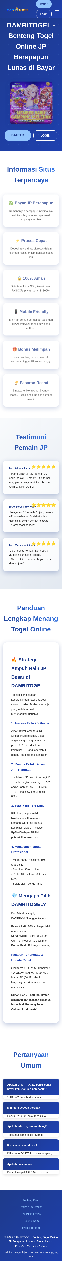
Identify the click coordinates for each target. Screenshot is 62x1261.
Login (43, 14)
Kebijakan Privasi (31, 1214)
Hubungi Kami (31, 1221)
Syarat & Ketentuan (31, 1207)
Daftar (43, 4)
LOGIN (45, 135)
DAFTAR (17, 135)
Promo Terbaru (31, 1227)
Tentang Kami (31, 1200)
